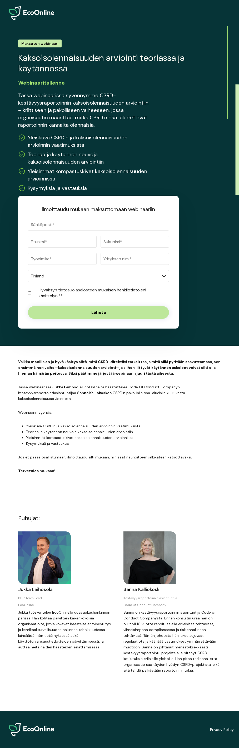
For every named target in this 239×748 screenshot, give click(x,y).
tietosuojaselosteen (78, 290)
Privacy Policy (222, 729)
